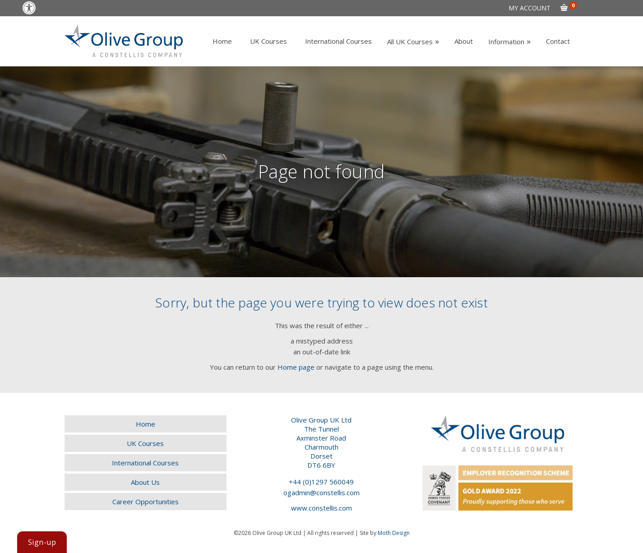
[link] (29, 7)
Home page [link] (296, 367)
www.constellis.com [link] (321, 507)
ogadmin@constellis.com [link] (321, 492)
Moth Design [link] (394, 533)
